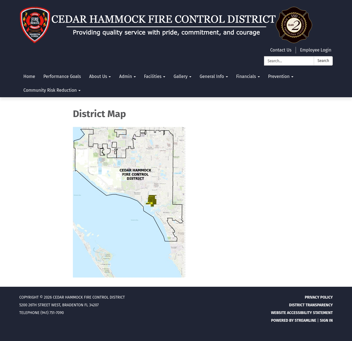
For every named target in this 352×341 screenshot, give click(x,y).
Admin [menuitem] (125, 76)
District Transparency (311, 305)
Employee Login (315, 50)
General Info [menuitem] (212, 76)
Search (323, 60)
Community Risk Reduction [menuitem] (50, 90)
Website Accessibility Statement (302, 312)
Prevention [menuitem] (279, 76)
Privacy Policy (319, 297)
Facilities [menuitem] (152, 76)
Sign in (326, 320)
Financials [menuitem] (246, 76)
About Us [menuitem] (98, 76)
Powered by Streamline (293, 320)
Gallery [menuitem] (181, 76)
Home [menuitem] (29, 76)
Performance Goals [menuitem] (62, 76)
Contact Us (280, 50)
